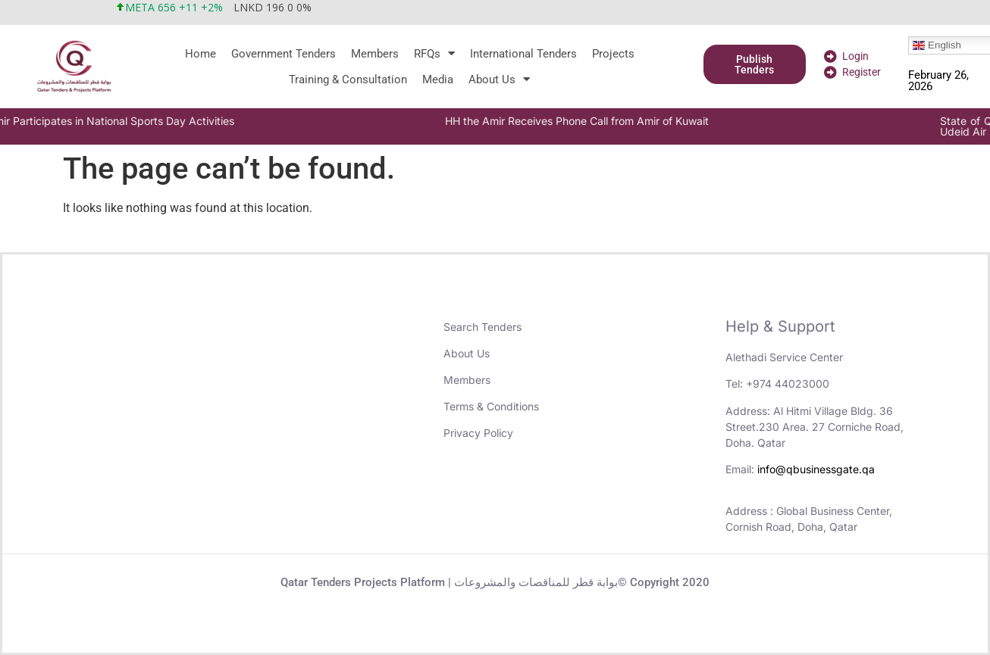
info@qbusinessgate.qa (816, 469)
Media (437, 79)
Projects (613, 54)
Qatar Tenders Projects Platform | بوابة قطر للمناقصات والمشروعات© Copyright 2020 (495, 582)
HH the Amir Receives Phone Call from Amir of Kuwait (616, 120)
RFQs (434, 54)
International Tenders (523, 54)
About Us (499, 79)
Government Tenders (283, 54)
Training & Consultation (348, 79)
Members (375, 54)
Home (200, 54)
